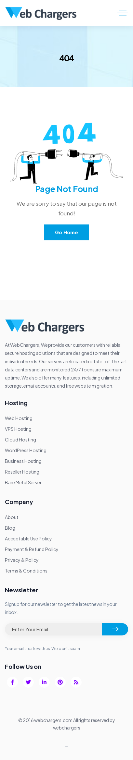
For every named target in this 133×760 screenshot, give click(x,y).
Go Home (66, 232)
